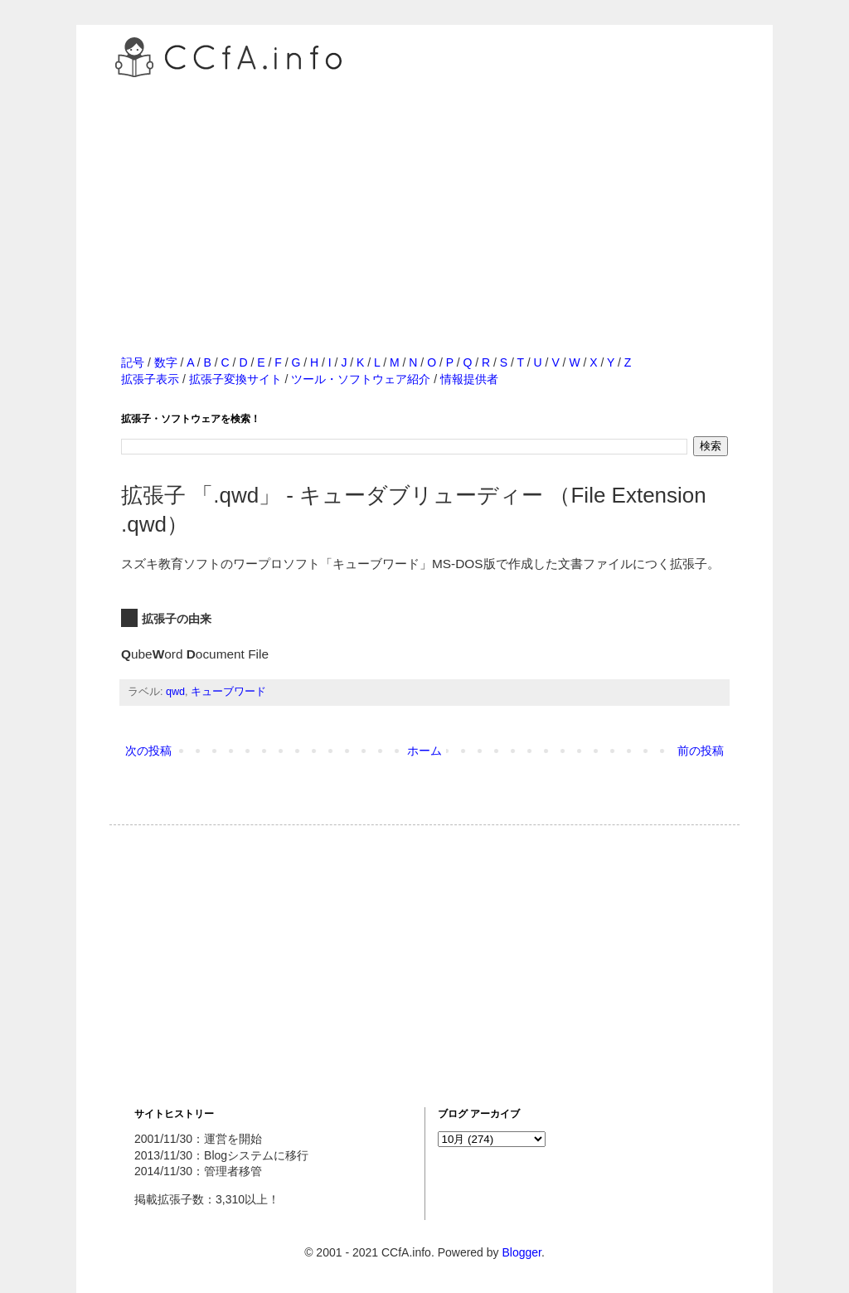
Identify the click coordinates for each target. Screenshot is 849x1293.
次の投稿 (148, 750)
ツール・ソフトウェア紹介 (360, 379)
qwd (175, 692)
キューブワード (228, 692)
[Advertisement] (424, 198)
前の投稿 (700, 750)
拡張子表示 (150, 379)
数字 (165, 362)
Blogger (521, 1252)
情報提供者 (469, 379)
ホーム (424, 750)
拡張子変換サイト (235, 379)
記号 (132, 362)
